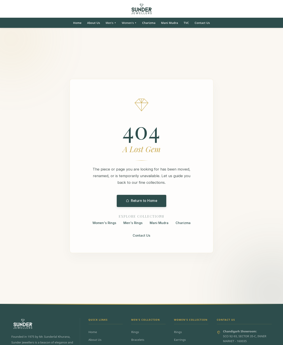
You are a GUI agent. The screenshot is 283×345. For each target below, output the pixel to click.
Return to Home (141, 200)
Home (77, 23)
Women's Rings (104, 223)
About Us (93, 23)
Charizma (148, 23)
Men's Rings (133, 223)
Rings (135, 332)
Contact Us (202, 23)
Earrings (180, 340)
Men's (111, 23)
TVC (186, 23)
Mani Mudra (169, 23)
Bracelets (137, 340)
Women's (129, 23)
